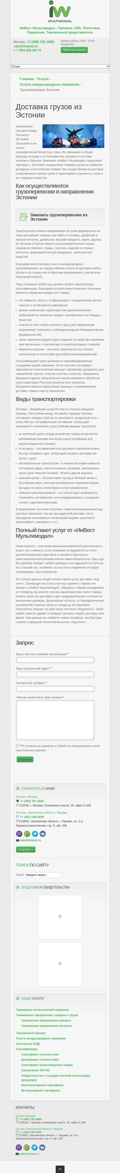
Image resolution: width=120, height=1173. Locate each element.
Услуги (43, 79)
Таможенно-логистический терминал (42, 1009)
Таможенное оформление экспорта (46, 1025)
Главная (27, 79)
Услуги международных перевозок (49, 84)
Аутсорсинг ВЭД (28, 1043)
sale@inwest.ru (26, 46)
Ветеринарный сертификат (40, 1090)
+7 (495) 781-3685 (40, 42)
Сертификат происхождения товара (47, 1065)
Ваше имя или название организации (42, 654)
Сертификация (26, 1049)
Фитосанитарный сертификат (42, 1085)
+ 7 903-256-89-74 (27, 50)
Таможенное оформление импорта (46, 1020)
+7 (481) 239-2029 (32, 817)
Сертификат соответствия (40, 1054)
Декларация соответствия (40, 1059)
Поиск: (20, 874)
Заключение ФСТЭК (35, 1070)
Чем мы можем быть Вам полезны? (40, 697)
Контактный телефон (31, 683)
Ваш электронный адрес (33, 668)
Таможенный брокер (31, 1033)
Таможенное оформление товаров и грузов (47, 1015)
